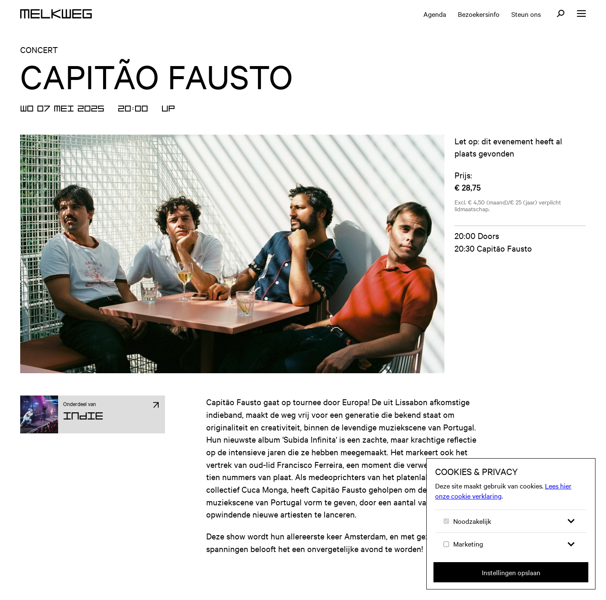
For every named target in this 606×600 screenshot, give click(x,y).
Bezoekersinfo (479, 14)
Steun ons (526, 14)
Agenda (434, 14)
